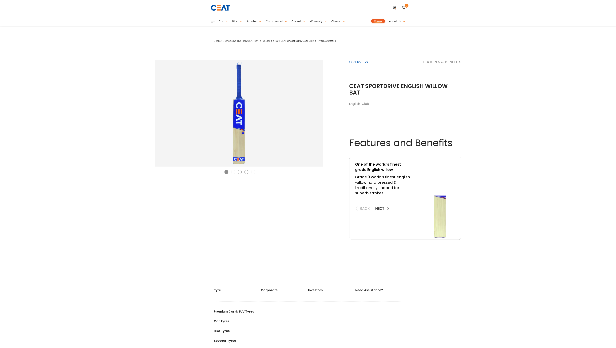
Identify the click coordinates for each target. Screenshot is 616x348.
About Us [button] (397, 21)
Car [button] (223, 21)
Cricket (217, 40)
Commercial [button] (276, 21)
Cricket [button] (298, 21)
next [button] (379, 208)
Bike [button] (237, 21)
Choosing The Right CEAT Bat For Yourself (248, 40)
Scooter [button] (253, 21)
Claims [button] (338, 21)
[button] (226, 172)
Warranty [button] (318, 21)
